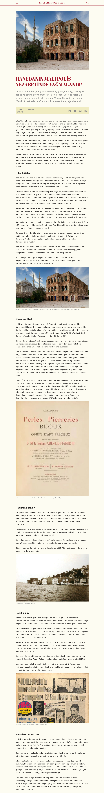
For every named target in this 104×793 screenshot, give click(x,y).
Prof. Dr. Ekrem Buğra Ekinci (52, 3)
